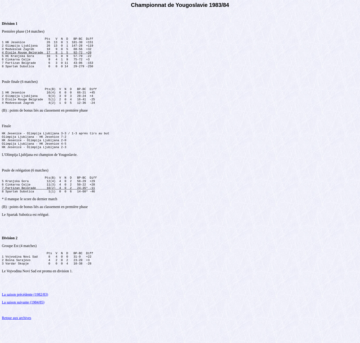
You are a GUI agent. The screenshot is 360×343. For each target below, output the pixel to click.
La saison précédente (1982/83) (25, 314)
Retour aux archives (16, 337)
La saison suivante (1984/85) (23, 321)
